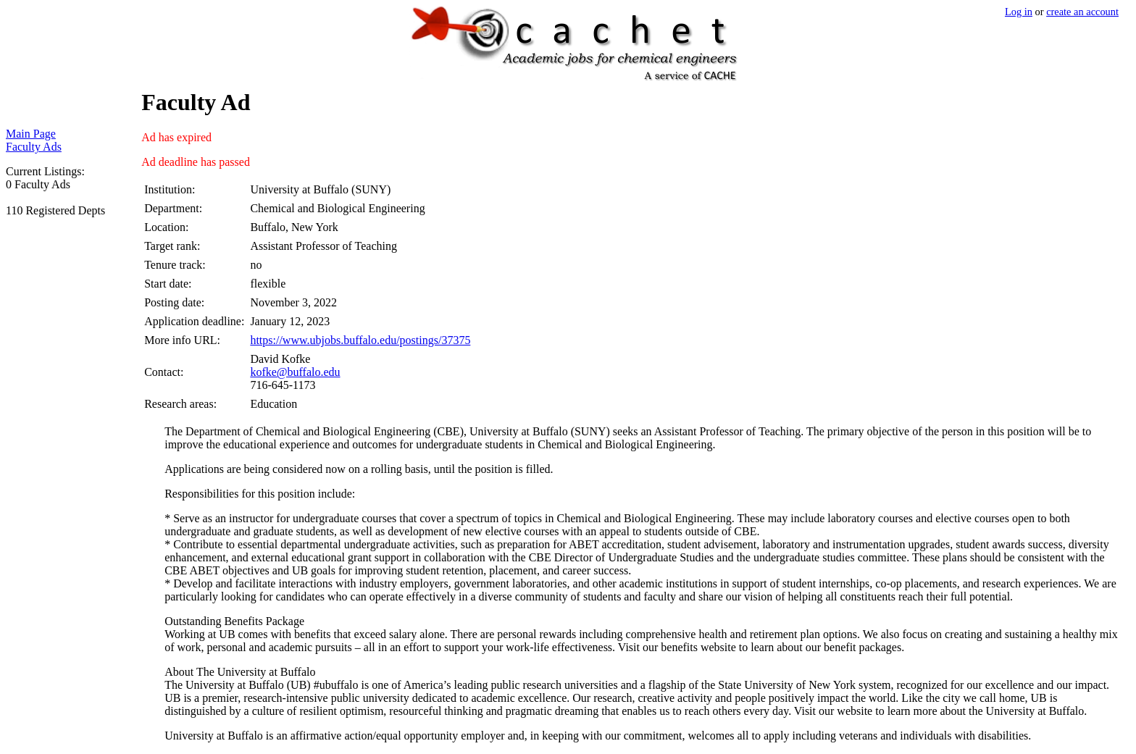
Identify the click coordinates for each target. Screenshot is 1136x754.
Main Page (31, 133)
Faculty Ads (34, 147)
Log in (1018, 11)
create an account (1082, 11)
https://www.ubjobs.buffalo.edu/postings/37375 (360, 340)
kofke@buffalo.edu (295, 372)
